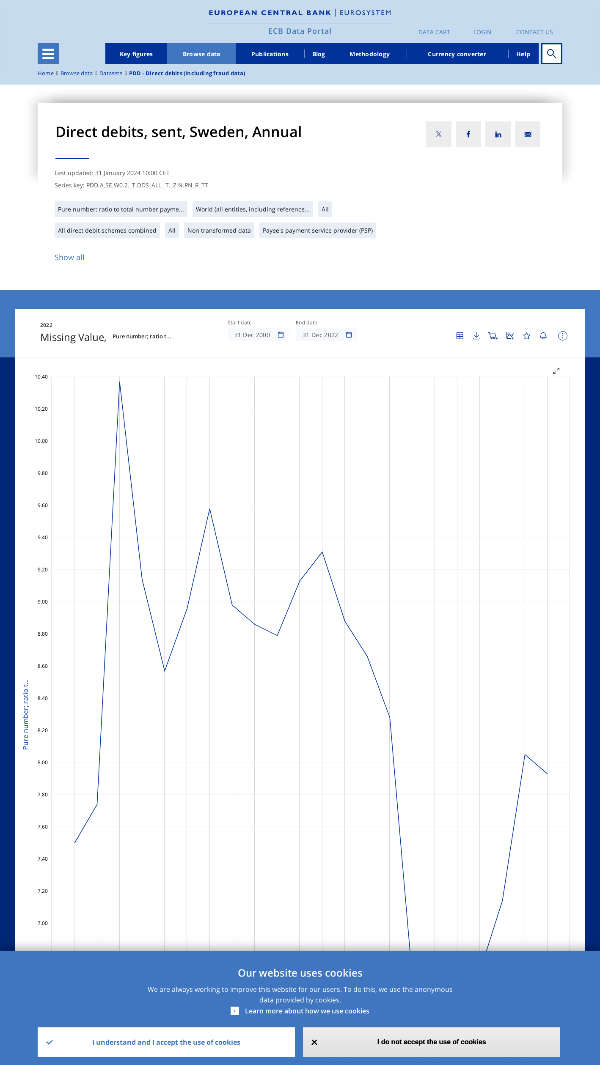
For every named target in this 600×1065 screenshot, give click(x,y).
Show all (70, 257)
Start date (240, 322)
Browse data (201, 54)
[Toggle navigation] (48, 53)
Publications (270, 54)
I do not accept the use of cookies (431, 1042)
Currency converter (457, 54)
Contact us (534, 32)
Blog (318, 54)
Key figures (136, 54)
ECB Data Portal (300, 31)
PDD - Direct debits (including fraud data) (187, 73)
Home (46, 73)
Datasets (110, 73)
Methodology (370, 54)
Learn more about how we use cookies (307, 1011)
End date (307, 322)
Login (482, 32)
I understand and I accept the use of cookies (166, 1042)
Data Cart (434, 32)
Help (523, 54)
